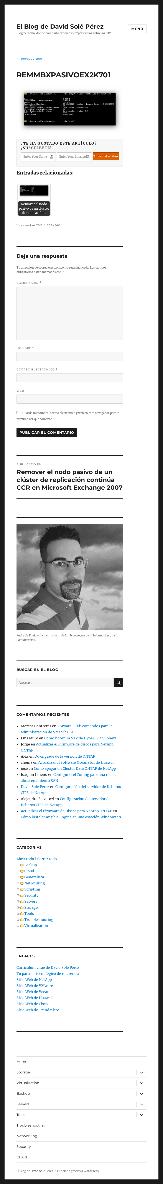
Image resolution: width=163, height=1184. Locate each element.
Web (20, 390)
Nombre (25, 348)
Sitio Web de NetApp (34, 979)
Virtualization (36, 925)
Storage (31, 907)
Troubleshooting (38, 919)
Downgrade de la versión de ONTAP (65, 756)
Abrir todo (25, 859)
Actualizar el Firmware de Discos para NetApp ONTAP (66, 811)
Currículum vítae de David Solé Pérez (47, 967)
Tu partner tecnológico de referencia (47, 973)
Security (31, 895)
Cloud (29, 871)
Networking (34, 883)
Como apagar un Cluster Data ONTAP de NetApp (75, 768)
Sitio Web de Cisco (32, 1004)
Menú (137, 29)
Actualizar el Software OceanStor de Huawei (76, 762)
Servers (30, 901)
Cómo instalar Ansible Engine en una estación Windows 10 (71, 817)
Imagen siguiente (29, 58)
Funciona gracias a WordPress (78, 1171)
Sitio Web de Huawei (34, 998)
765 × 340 (53, 225)
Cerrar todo (47, 859)
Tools (29, 913)
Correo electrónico (37, 369)
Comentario (28, 283)
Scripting (32, 889)
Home (21, 1062)
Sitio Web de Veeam (33, 992)
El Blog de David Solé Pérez (60, 26)
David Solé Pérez (35, 786)
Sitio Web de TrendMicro (37, 1010)
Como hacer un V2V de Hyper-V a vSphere (80, 738)
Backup (30, 865)
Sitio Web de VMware (34, 985)
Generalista (34, 877)
